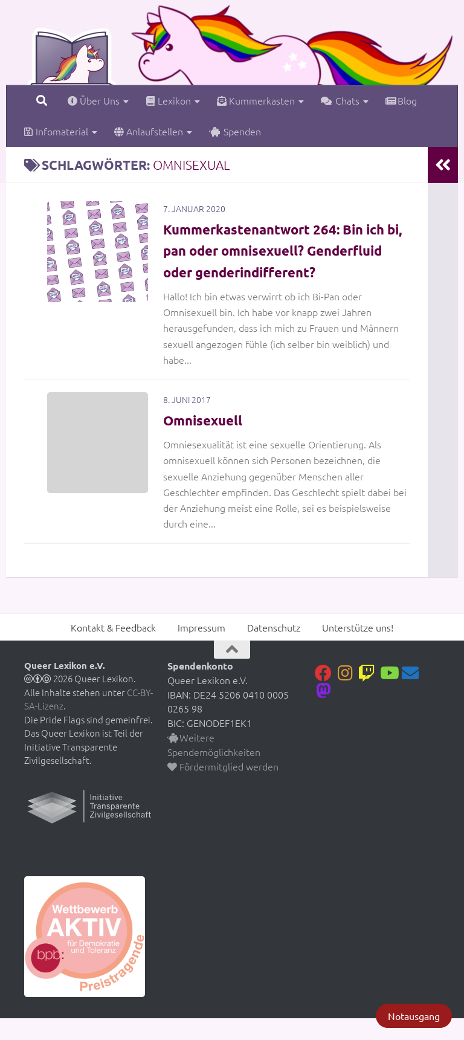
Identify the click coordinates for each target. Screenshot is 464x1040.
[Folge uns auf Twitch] (366, 694)
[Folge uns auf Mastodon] (323, 711)
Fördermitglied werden (223, 787)
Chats (340, 100)
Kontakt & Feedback (113, 648)
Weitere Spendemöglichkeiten (213, 766)
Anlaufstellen (148, 131)
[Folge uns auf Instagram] (345, 694)
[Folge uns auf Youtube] (388, 694)
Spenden (235, 131)
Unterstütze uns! (357, 648)
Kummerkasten (256, 100)
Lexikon (168, 100)
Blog (401, 100)
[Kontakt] (410, 694)
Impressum (201, 648)
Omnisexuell (206, 440)
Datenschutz (273, 648)
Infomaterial (56, 131)
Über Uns (94, 100)
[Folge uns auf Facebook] (323, 694)
